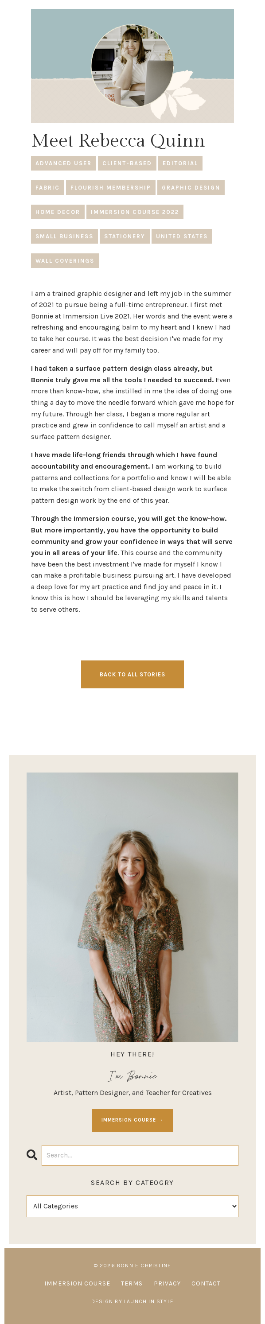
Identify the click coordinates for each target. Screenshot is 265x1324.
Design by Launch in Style (132, 1301)
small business (64, 236)
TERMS (132, 1283)
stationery (124, 236)
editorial (180, 163)
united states (182, 236)
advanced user (63, 163)
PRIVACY (167, 1283)
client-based (127, 163)
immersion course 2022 (135, 212)
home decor (57, 212)
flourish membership (110, 187)
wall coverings (64, 260)
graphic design (191, 187)
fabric (47, 187)
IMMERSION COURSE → (132, 1120)
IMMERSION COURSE (77, 1283)
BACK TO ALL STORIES (132, 674)
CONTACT (206, 1283)
